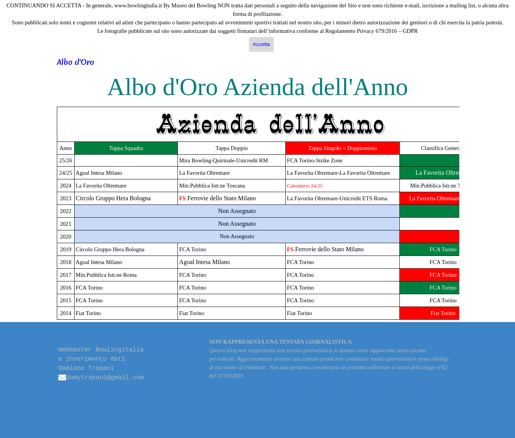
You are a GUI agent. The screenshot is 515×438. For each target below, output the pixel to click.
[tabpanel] (257, 213)
